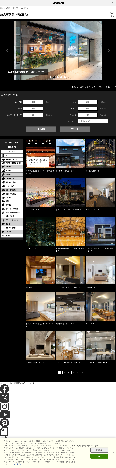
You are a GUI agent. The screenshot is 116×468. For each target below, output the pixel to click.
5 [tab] (65, 77)
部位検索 (74, 129)
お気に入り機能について (107, 87)
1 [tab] (51, 77)
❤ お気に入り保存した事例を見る (82, 87)
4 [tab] (61, 77)
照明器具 (15, 8)
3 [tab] (58, 77)
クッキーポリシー (49, 456)
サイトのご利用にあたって (32, 456)
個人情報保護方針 (63, 456)
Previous (6, 50)
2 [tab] (54, 77)
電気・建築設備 (5, 8)
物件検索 (41, 129)
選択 (33, 102)
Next (109, 50)
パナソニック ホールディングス (82, 456)
